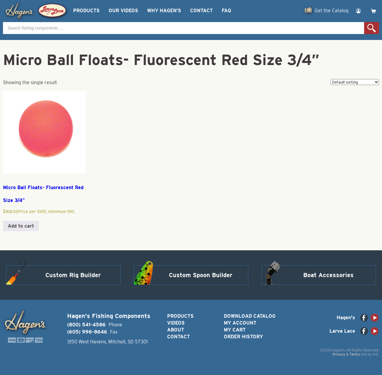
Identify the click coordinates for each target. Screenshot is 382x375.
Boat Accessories (328, 275)
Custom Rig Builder (73, 275)
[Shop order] (355, 82)
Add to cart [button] (21, 226)
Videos (176, 323)
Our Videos (123, 10)
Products (86, 10)
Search (371, 28)
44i (375, 354)
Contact (201, 10)
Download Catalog (249, 316)
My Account (240, 323)
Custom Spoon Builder (200, 275)
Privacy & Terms (346, 354)
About (175, 330)
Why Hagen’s (164, 10)
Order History (243, 336)
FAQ (226, 10)
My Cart (235, 330)
